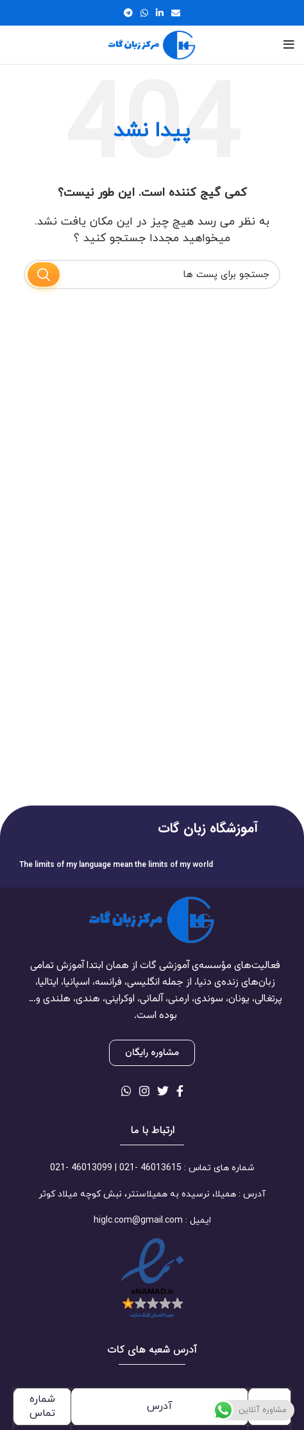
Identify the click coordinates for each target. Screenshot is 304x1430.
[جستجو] (152, 274)
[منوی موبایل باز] (289, 45)
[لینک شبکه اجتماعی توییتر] (163, 1091)
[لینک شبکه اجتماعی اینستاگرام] (144, 1091)
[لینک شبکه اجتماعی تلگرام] (128, 13)
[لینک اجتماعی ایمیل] (175, 13)
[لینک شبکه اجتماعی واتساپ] (144, 13)
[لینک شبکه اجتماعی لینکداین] (159, 13)
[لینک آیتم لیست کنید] (152, 1168)
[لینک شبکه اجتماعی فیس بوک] (180, 1091)
